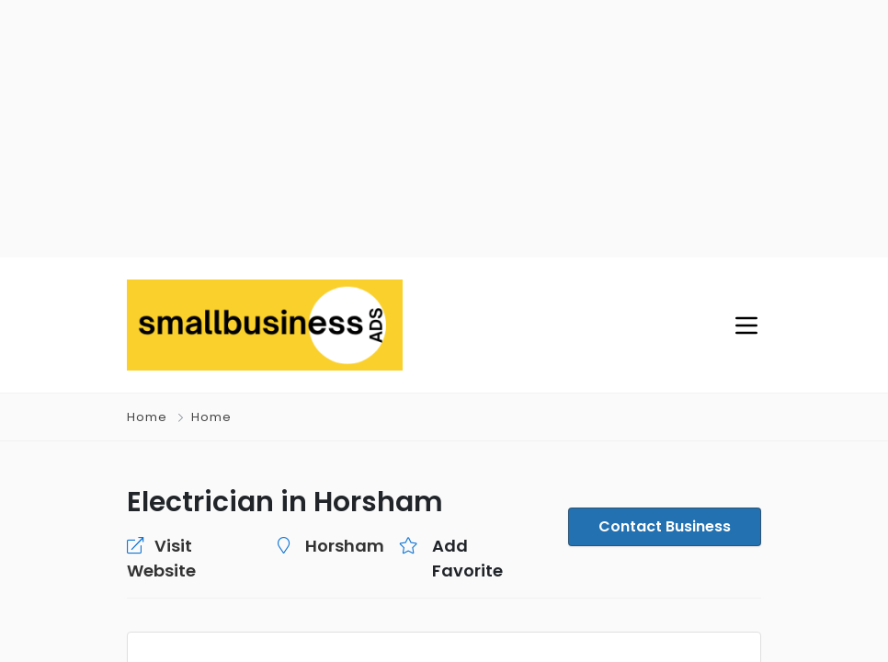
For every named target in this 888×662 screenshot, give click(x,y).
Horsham (344, 545)
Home (147, 417)
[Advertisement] (444, 128)
